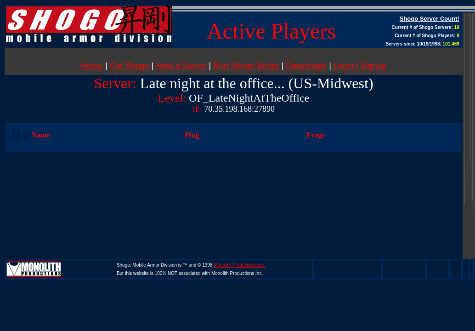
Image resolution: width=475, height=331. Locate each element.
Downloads (306, 65)
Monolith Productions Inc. (239, 265)
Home (92, 65)
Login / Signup (360, 65)
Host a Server (181, 65)
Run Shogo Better (246, 65)
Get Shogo (129, 65)
